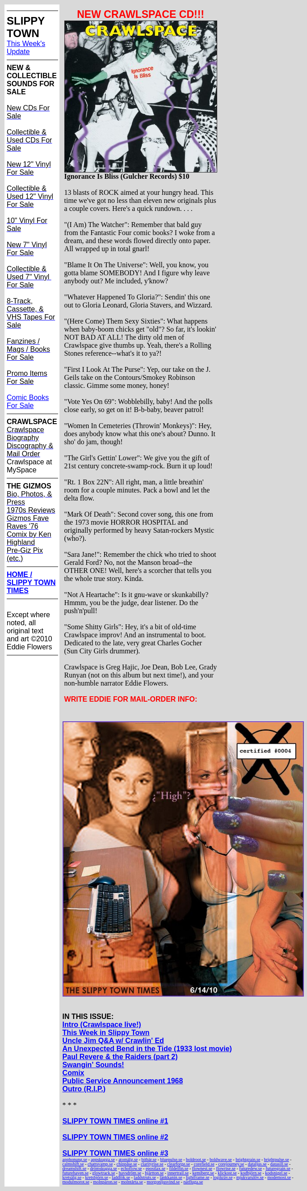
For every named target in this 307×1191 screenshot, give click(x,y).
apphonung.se (75, 1159)
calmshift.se (73, 1164)
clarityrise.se (152, 1164)
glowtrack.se (104, 1172)
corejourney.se (231, 1164)
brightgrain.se (248, 1159)
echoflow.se (131, 1168)
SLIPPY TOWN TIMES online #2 (115, 1137)
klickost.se (227, 1172)
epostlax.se (155, 1168)
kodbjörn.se (250, 1172)
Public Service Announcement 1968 (123, 1081)
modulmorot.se (76, 1181)
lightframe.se (197, 1177)
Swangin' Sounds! (93, 1065)
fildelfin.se (178, 1168)
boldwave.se (221, 1159)
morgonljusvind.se (163, 1181)
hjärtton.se (154, 1172)
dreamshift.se (75, 1168)
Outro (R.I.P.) (84, 1089)
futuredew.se (250, 1168)
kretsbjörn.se (96, 1177)
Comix (73, 1073)
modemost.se (279, 1177)
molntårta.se (132, 1181)
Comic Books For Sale (28, 401)
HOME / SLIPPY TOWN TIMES (31, 582)
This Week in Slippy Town (106, 1032)
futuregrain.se (277, 1168)
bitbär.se (149, 1159)
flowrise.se (226, 1168)
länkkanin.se (171, 1177)
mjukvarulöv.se (250, 1177)
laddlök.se (121, 1177)
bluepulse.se (171, 1159)
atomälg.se (128, 1159)
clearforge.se (178, 1164)
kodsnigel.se (276, 1172)
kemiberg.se (203, 1172)
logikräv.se (223, 1177)
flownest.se (202, 1168)
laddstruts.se (145, 1177)
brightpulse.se (276, 1159)
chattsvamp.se (100, 1164)
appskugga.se (103, 1159)
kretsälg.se (72, 1177)
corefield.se (204, 1164)
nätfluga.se (193, 1181)
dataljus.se (257, 1164)
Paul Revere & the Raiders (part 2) (120, 1057)
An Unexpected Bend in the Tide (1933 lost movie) (147, 1048)
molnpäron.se (105, 1181)
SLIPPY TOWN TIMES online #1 (115, 1121)
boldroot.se (196, 1159)
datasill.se (279, 1164)
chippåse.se (127, 1164)
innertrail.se (178, 1172)
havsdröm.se (130, 1172)
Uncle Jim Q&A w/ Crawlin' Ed (113, 1040)
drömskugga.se (103, 1168)
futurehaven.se (76, 1172)
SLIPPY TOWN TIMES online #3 (115, 1153)
